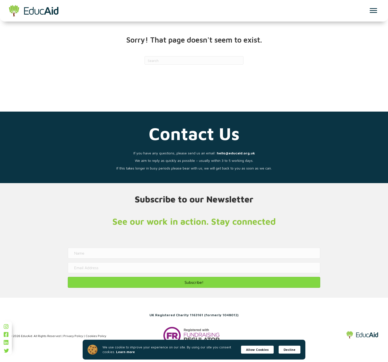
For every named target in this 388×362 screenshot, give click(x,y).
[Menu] (372, 10)
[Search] (194, 60)
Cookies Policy (96, 336)
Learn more (125, 352)
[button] (194, 282)
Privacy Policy (73, 336)
